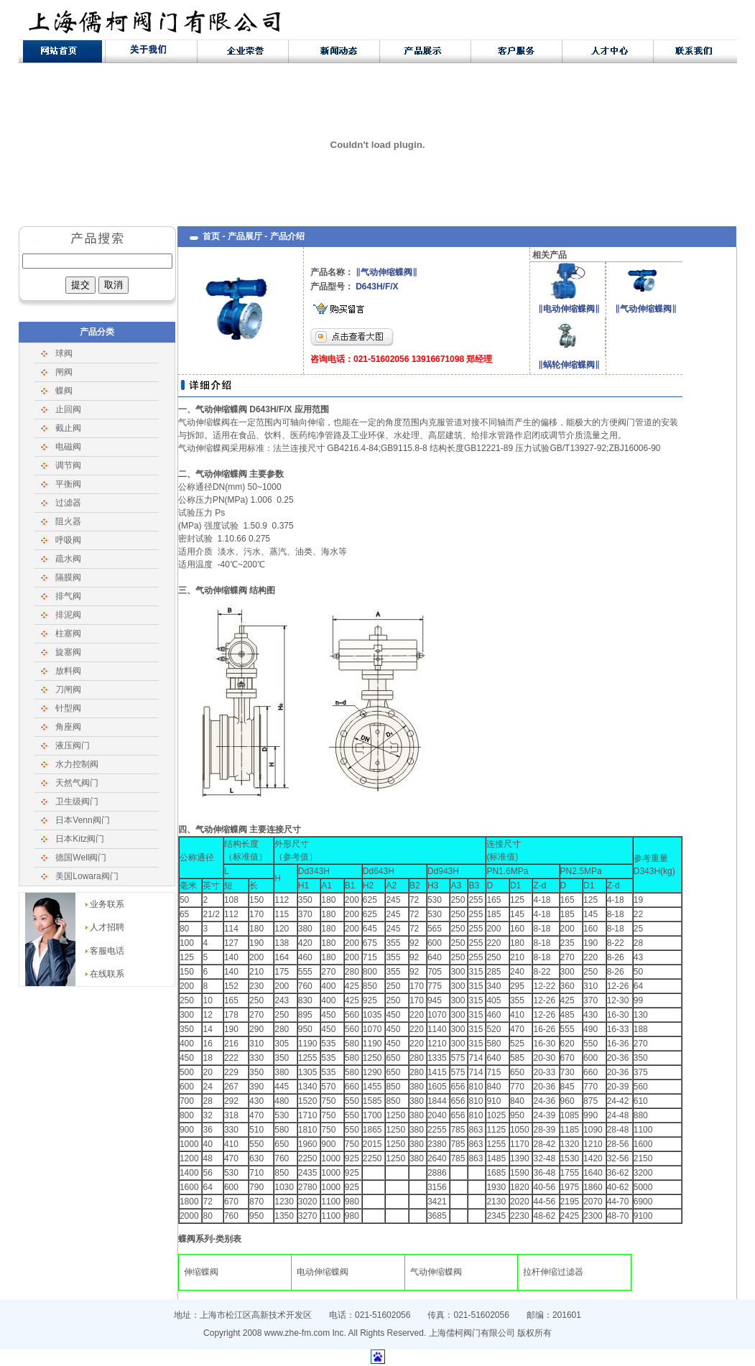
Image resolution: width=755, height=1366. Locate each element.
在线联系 (107, 974)
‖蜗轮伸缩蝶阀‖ (569, 365)
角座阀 (68, 727)
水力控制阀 (76, 764)
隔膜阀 (68, 577)
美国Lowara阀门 (86, 876)
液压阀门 (72, 745)
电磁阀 (68, 447)
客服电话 (107, 951)
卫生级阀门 (76, 801)
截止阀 (68, 428)
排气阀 (68, 596)
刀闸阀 (68, 689)
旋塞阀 (68, 652)
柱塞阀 (68, 633)
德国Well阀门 (80, 857)
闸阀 (64, 372)
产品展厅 (245, 236)
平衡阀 (68, 484)
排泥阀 (68, 615)
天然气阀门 (76, 783)
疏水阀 (68, 559)
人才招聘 (107, 927)
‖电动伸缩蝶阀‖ (569, 309)
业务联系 (107, 904)
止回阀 (68, 409)
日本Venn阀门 (82, 820)
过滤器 (68, 503)
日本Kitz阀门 (79, 839)
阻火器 (68, 521)
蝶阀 (64, 391)
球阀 (64, 353)
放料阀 (68, 671)
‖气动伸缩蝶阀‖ (646, 309)
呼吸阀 (68, 540)
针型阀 (68, 708)
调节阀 (68, 465)
